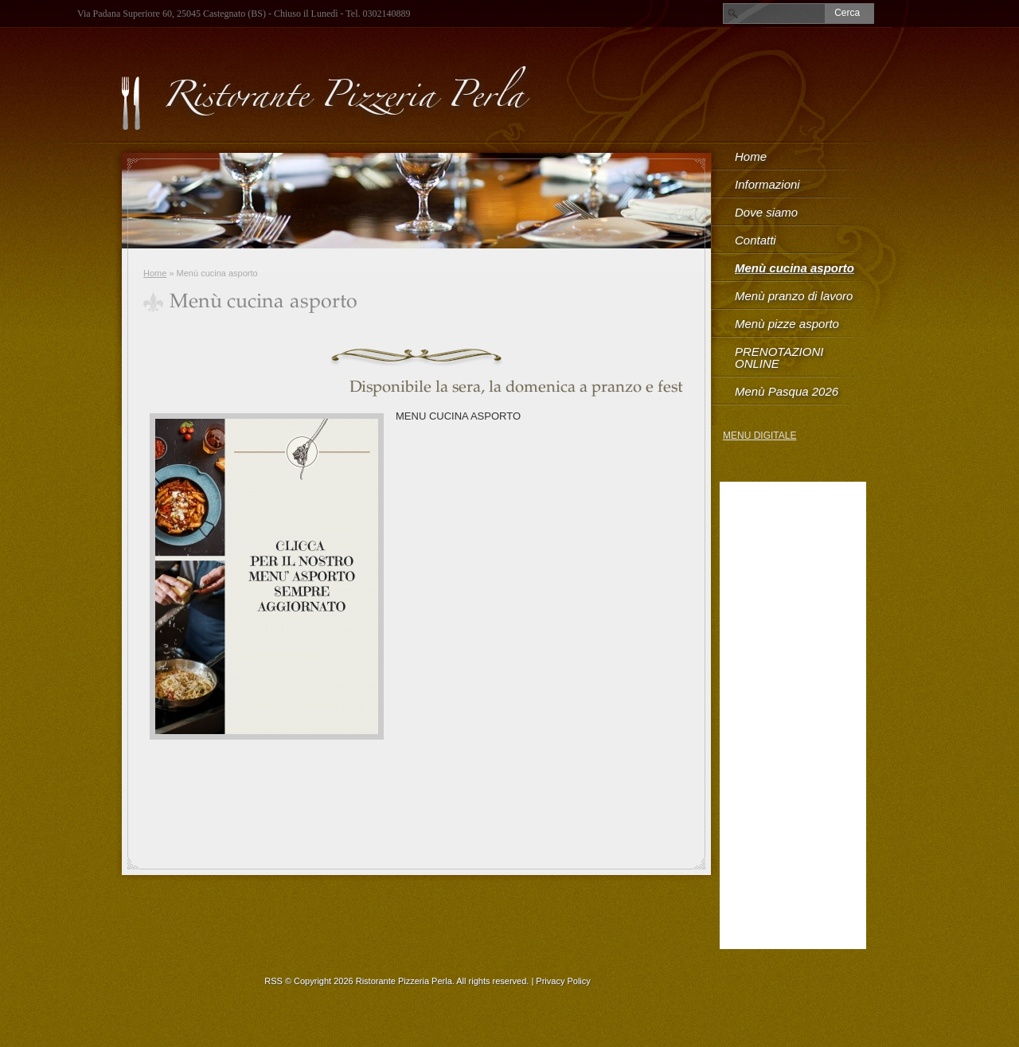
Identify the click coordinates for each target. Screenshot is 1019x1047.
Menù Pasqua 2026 (786, 391)
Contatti (755, 240)
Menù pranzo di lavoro (794, 296)
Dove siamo (766, 212)
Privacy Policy (563, 981)
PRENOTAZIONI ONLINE (779, 357)
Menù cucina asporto (794, 268)
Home (154, 273)
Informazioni (767, 184)
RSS (273, 981)
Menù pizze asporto (787, 323)
